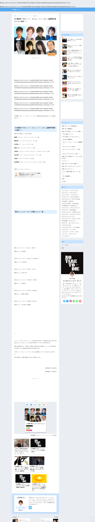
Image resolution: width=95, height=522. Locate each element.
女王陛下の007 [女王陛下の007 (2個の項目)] (71, 205)
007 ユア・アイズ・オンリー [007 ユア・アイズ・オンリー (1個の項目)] (75, 212)
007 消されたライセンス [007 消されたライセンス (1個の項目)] (76, 216)
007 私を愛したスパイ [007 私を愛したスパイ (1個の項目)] (73, 210)
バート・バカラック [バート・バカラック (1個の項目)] (65, 240)
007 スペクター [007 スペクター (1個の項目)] (64, 227)
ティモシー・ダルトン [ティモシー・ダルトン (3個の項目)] (73, 197)
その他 (64, 186)
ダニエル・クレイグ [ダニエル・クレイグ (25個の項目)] (74, 199)
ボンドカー (65, 163)
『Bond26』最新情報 (68, 141)
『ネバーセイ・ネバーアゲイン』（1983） (72, 152)
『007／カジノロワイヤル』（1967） (71, 156)
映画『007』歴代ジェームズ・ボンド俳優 (71, 132)
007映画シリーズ (18, 9)
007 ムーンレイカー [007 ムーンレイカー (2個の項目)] (65, 212)
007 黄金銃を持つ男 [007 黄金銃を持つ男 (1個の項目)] (65, 210)
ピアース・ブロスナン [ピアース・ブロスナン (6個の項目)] (65, 199)
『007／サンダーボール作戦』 (70, 149)
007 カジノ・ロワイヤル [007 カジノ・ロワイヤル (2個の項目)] (76, 223)
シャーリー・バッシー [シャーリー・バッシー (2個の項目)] (72, 238)
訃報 (64, 183)
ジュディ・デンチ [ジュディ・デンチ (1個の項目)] (65, 236)
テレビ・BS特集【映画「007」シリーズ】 (72, 177)
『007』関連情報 (67, 180)
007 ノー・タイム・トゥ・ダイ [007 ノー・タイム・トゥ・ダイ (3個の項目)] (74, 227)
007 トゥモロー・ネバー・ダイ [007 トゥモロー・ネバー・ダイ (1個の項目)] (75, 218)
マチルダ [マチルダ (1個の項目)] (76, 236)
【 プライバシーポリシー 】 (47, 517)
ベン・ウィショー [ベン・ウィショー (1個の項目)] (73, 234)
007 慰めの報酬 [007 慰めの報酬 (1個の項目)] (64, 225)
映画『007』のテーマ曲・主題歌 (70, 166)
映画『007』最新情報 (68, 129)
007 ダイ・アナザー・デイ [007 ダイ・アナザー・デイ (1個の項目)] (66, 223)
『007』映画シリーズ (68, 136)
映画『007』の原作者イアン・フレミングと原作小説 (71, 159)
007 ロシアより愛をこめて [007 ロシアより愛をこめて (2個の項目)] (74, 201)
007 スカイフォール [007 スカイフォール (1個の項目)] (72, 225)
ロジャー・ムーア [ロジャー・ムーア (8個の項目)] (65, 197)
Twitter (30, 492)
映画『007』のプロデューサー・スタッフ (71, 169)
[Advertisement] (35, 67)
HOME (47, 514)
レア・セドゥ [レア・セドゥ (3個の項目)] (72, 236)
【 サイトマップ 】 (35, 517)
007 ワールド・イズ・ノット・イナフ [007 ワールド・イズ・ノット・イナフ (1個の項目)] (68, 221)
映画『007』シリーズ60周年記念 (70, 126)
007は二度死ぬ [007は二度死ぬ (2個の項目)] (64, 205)
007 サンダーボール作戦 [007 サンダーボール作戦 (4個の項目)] (76, 203)
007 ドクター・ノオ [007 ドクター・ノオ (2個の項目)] (65, 201)
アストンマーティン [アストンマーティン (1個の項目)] (65, 234)
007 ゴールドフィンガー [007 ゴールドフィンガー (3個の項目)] (66, 203)
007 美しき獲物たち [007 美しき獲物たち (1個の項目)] (72, 214)
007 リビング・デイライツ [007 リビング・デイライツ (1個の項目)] (66, 216)
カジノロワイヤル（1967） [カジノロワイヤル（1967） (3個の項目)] (66, 229)
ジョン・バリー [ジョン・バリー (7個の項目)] (64, 238)
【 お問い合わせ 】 (59, 517)
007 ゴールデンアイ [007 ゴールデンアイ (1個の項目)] (65, 218)
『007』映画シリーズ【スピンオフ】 (71, 139)
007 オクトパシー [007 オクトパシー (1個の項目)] (65, 214)
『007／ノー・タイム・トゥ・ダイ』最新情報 (46, 435)
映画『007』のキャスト (68, 173)
